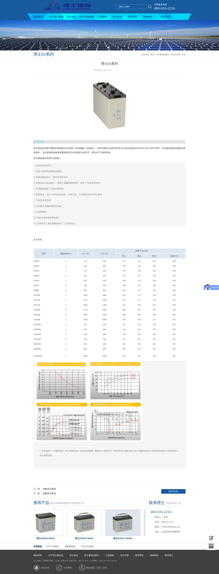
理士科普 (117, 16)
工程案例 (102, 16)
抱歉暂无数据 (49, 489)
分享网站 (68, 568)
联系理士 (165, 16)
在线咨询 (45, 568)
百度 (99, 568)
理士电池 (37, 148)
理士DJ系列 (175, 54)
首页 (152, 54)
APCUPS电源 (52, 546)
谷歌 (105, 568)
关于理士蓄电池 (56, 17)
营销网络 (147, 16)
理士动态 (71, 16)
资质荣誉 (132, 16)
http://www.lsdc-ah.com (107, 561)
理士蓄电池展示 (86, 17)
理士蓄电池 (38, 158)
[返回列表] (173, 491)
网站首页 (38, 16)
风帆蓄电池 (70, 546)
